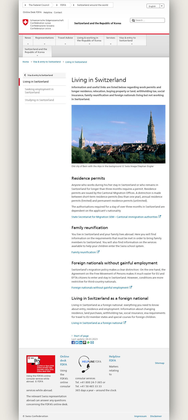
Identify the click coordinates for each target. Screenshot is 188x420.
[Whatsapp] (89, 342)
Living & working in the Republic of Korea (89, 41)
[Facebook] (73, 342)
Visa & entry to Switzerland (131, 41)
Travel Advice (65, 41)
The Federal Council (39, 5)
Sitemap (159, 362)
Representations (44, 41)
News (28, 41)
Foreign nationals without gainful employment (102, 287)
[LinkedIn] (81, 342)
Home (26, 62)
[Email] (92, 342)
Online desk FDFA (64, 360)
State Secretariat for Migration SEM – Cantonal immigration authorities (116, 216)
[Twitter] (77, 342)
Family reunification (85, 252)
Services (110, 41)
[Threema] (85, 342)
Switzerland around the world (92, 5)
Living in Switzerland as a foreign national (99, 322)
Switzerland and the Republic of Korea (37, 52)
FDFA (63, 5)
